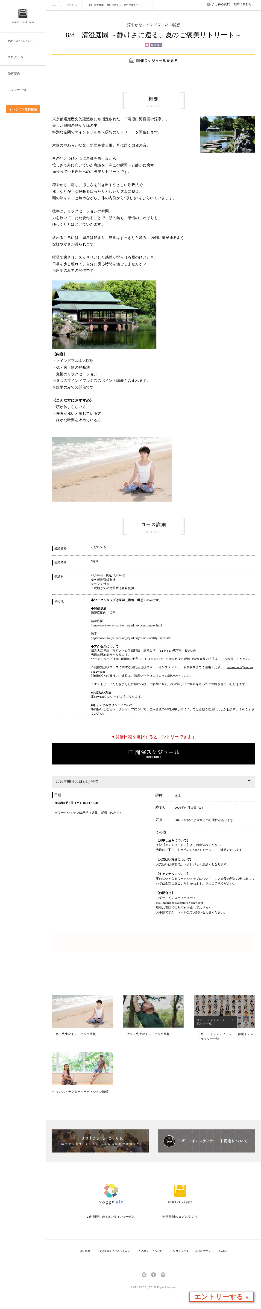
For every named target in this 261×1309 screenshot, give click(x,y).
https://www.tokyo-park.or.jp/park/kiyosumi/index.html (126, 625)
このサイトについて (150, 1251)
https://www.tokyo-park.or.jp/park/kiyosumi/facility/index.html (131, 638)
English (223, 1251)
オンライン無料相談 (23, 109)
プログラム (73, 5)
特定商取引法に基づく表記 (114, 1251)
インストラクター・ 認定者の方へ (190, 1251)
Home (54, 5)
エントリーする (153, 942)
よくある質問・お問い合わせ (229, 4)
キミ (178, 795)
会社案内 (85, 1251)
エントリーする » (234, 1297)
